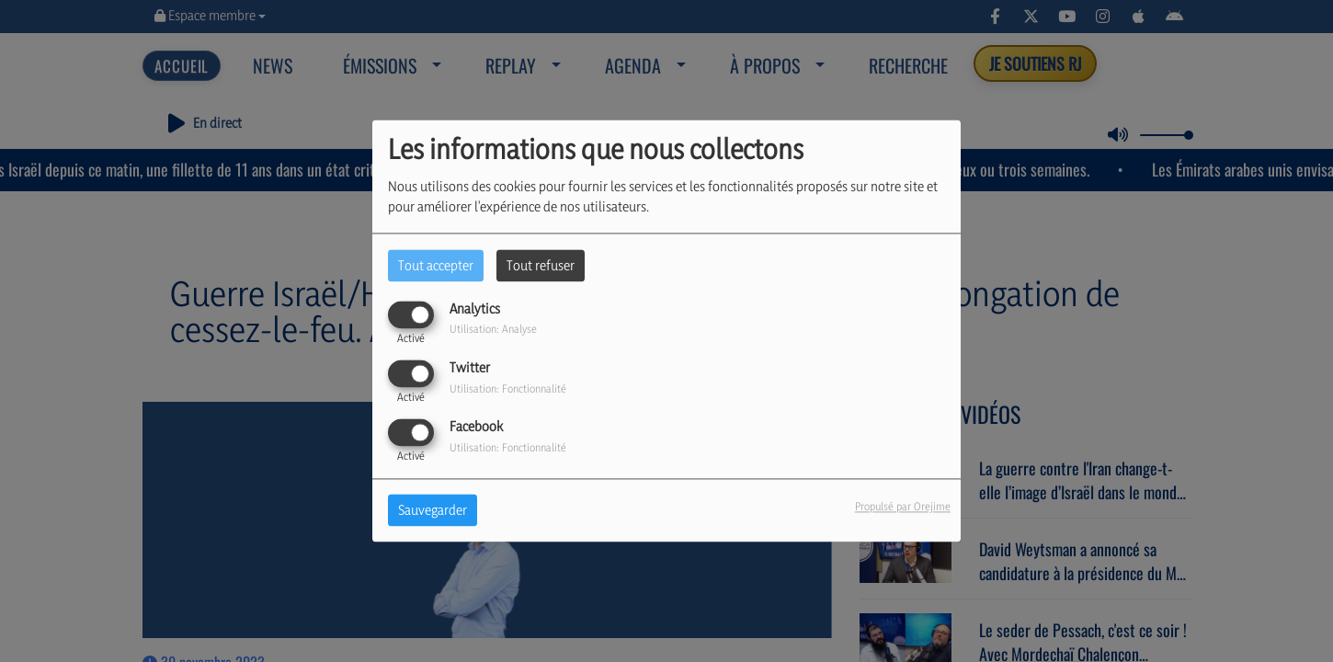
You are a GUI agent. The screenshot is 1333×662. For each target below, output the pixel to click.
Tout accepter (435, 265)
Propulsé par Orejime (903, 507)
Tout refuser (541, 265)
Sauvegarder (432, 510)
